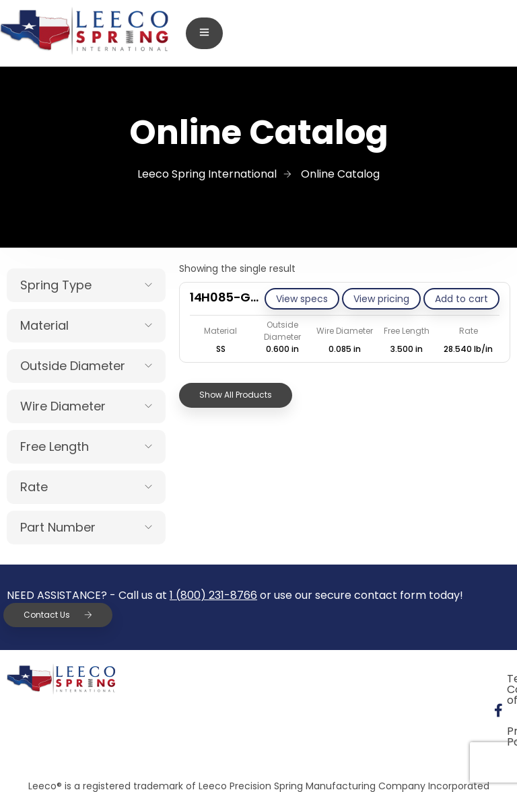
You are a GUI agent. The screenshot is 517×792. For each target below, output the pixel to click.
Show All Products (235, 394)
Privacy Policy (318, 709)
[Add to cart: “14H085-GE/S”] (461, 299)
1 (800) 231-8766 (213, 595)
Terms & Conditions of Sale (353, 678)
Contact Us (58, 614)
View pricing (381, 298)
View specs (302, 298)
